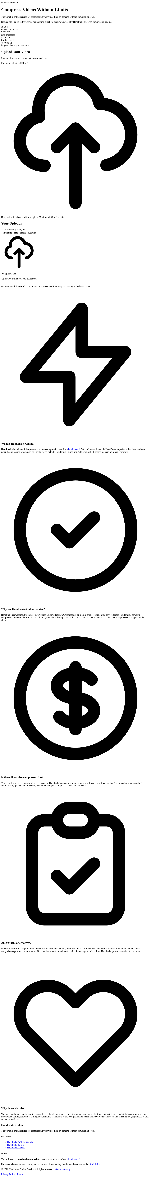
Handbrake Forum (15, 1145)
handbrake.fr (74, 449)
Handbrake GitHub (16, 1147)
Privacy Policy (8, 1174)
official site (94, 1164)
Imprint (20, 1174)
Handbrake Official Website (20, 1142)
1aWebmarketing (62, 1169)
